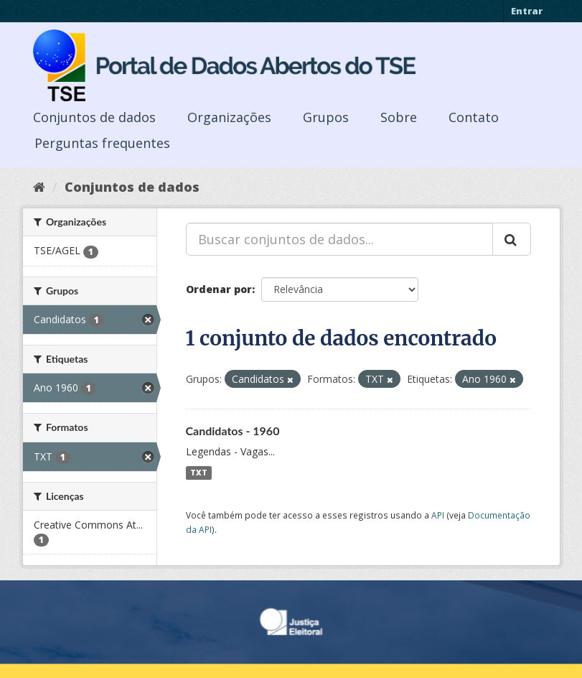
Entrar (527, 10)
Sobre (398, 117)
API (437, 515)
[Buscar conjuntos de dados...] (339, 239)
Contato (474, 117)
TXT (198, 473)
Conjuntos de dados (94, 117)
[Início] (39, 186)
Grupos (326, 117)
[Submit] (511, 239)
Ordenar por (219, 289)
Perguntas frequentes (102, 143)
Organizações (229, 117)
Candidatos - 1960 (233, 430)
